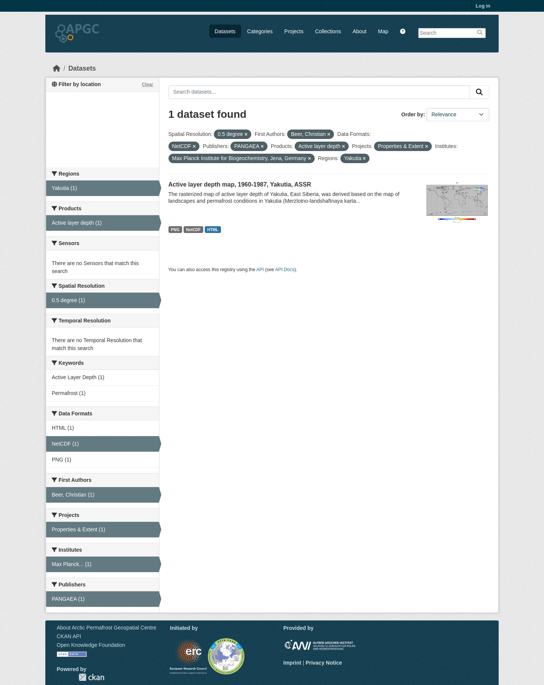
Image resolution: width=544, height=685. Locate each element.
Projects (294, 31)
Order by (412, 114)
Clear (147, 84)
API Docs (284, 269)
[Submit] (479, 92)
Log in (483, 6)
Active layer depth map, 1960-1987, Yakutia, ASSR (239, 184)
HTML (212, 229)
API (260, 269)
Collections (328, 31)
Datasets (225, 31)
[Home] (56, 68)
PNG (175, 229)
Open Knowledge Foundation (91, 645)
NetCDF (193, 229)
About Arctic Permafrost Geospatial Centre (106, 628)
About (359, 31)
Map (383, 31)
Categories (260, 31)
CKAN (91, 677)
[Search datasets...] (319, 92)
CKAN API (69, 636)
